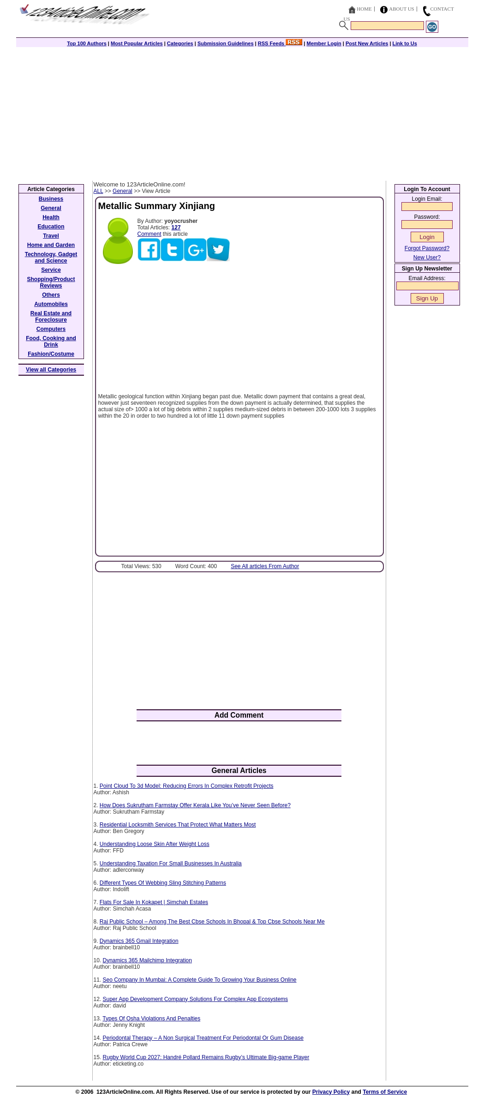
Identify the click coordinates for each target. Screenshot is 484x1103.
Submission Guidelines (225, 43)
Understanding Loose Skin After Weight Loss (154, 844)
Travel (51, 236)
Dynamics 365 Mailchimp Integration (147, 960)
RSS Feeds (280, 43)
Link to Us (405, 43)
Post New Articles (367, 43)
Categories (180, 43)
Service (51, 270)
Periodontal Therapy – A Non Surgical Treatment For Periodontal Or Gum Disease (203, 1038)
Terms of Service (385, 1092)
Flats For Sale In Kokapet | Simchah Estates (154, 902)
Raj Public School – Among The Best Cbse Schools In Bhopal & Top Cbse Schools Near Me (212, 921)
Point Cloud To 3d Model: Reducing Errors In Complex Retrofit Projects (187, 786)
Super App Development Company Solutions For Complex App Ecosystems (195, 999)
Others (51, 295)
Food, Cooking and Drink (51, 341)
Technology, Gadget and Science (51, 257)
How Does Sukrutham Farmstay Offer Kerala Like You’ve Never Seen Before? (195, 805)
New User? (427, 257)
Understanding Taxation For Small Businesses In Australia (171, 863)
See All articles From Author (265, 566)
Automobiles (51, 304)
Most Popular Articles (137, 43)
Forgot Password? (427, 248)
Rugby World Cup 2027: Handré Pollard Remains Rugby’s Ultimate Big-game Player (206, 1057)
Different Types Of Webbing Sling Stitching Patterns (163, 883)
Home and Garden (51, 245)
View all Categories (51, 369)
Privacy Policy (331, 1092)
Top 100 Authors (87, 43)
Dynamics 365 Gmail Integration (139, 941)
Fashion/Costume (51, 354)
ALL (98, 191)
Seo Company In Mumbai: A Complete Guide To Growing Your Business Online (200, 980)
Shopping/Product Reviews (51, 282)
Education (50, 226)
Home (364, 9)
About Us (401, 9)
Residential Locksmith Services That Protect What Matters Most (178, 824)
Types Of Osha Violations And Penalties (151, 1018)
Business (51, 199)
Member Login (324, 43)
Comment (149, 234)
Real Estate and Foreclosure (51, 316)
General (122, 191)
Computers (51, 329)
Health (51, 217)
